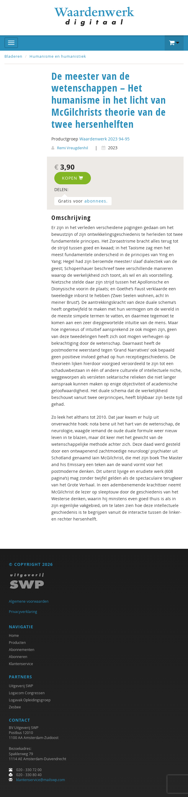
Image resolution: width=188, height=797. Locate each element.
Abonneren (18, 656)
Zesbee (15, 707)
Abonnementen (21, 649)
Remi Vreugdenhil (72, 147)
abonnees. (96, 201)
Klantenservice (21, 663)
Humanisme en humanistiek (58, 56)
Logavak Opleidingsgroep (29, 699)
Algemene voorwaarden (28, 601)
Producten (17, 642)
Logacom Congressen (27, 692)
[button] (174, 43)
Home (14, 635)
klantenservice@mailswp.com (40, 779)
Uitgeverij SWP (21, 685)
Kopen (72, 178)
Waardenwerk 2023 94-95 (104, 139)
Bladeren (13, 56)
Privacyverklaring (23, 611)
